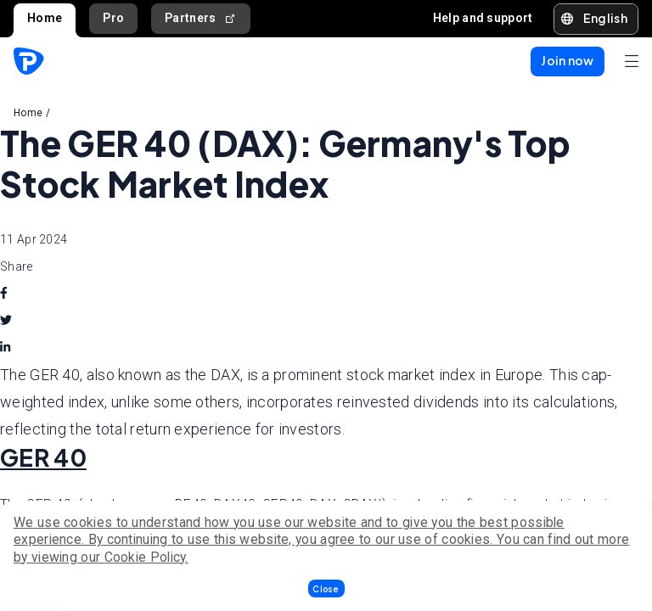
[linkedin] (5, 348)
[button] (326, 588)
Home (44, 18)
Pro (113, 18)
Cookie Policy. (146, 557)
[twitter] (6, 320)
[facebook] (4, 293)
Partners (201, 18)
